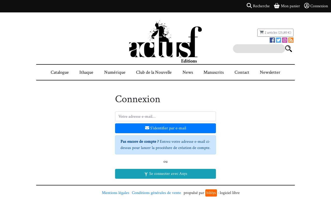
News (188, 72)
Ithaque (86, 72)
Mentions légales (115, 193)
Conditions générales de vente (156, 193)
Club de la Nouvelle (154, 72)
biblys (211, 193)
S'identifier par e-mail (165, 128)
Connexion (316, 6)
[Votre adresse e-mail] (165, 116)
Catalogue (60, 72)
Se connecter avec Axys (165, 173)
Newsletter (270, 72)
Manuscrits (214, 72)
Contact (242, 72)
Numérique (114, 72)
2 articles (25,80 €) (275, 32)
